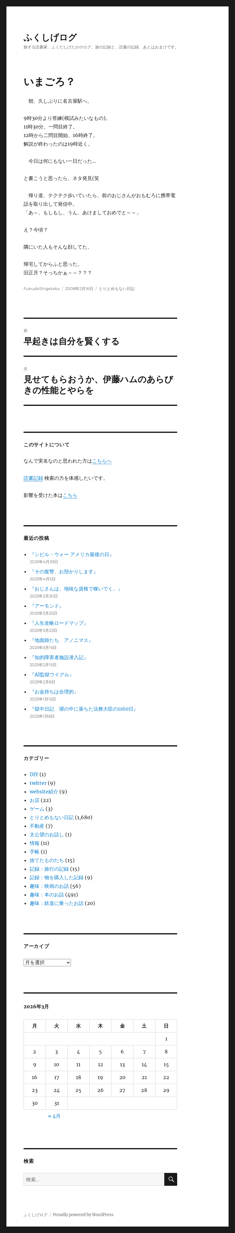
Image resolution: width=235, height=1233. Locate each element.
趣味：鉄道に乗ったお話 (57, 903)
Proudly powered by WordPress (83, 1214)
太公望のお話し (47, 834)
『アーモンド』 (47, 606)
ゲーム (37, 809)
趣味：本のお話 (47, 894)
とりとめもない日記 (117, 288)
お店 (34, 800)
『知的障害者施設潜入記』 (59, 657)
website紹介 (44, 791)
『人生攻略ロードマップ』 (59, 623)
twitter (38, 783)
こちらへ (102, 461)
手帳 (34, 852)
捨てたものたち (47, 860)
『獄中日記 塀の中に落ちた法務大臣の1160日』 (84, 709)
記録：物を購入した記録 (57, 877)
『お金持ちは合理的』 (54, 692)
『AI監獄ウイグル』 (52, 674)
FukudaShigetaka (42, 288)
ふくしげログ (50, 37)
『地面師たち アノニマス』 (61, 640)
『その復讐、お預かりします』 (64, 571)
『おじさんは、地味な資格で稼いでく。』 (76, 589)
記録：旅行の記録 (49, 869)
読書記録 (33, 478)
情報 (34, 843)
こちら (70, 495)
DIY (34, 774)
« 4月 (54, 1116)
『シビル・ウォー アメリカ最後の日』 (72, 554)
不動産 (37, 826)
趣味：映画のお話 (49, 886)
